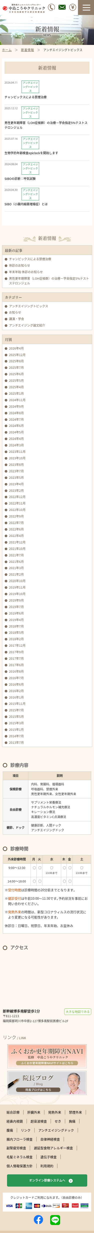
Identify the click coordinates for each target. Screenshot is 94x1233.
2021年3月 (16, 568)
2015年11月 (17, 703)
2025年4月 (16, 387)
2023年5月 (16, 477)
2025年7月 (16, 367)
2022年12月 (17, 496)
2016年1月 (16, 697)
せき (58, 1121)
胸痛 (72, 1121)
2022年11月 (17, 503)
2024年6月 (16, 425)
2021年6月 (16, 561)
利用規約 (46, 1166)
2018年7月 (16, 626)
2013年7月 (16, 742)
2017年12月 (17, 645)
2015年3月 (16, 723)
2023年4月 (16, 484)
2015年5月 (16, 716)
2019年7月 (16, 607)
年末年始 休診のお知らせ (26, 272)
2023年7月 (16, 471)
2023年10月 (17, 458)
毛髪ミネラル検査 (20, 1157)
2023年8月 (16, 464)
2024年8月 (16, 413)
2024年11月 (17, 400)
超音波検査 (39, 1121)
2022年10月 (17, 509)
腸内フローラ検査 (20, 1139)
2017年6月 (16, 665)
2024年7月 (16, 419)
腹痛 (10, 1130)
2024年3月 (16, 445)
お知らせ (15, 312)
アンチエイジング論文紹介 (27, 325)
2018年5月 (16, 632)
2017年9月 (16, 652)
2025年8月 (16, 361)
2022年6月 (16, 529)
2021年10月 (17, 548)
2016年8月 (16, 671)
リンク (26, 1130)
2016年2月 (16, 691)
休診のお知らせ (19, 265)
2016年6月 (16, 684)
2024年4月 (16, 438)
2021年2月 (16, 574)
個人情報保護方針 (20, 1166)
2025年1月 (16, 393)
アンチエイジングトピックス (28, 306)
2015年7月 (16, 710)
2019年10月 (17, 594)
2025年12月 (17, 355)
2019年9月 (16, 600)
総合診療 (13, 1112)
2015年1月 (16, 729)
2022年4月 (16, 535)
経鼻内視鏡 (15, 1121)
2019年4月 (16, 619)
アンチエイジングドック (56, 1130)
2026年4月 (16, 348)
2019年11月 (17, 587)
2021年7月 (16, 555)
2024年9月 (16, 406)
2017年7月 (16, 658)
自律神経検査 (50, 1139)
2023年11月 (17, 451)
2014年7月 (16, 736)
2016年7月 (16, 678)
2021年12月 (17, 542)
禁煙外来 (75, 1112)
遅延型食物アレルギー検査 (53, 1148)
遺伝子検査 (48, 1157)
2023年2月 (16, 490)
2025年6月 (16, 374)
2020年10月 (17, 581)
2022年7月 (16, 522)
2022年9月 (16, 516)
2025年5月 (16, 380)
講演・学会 (16, 319)
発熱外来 (54, 1112)
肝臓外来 (33, 1112)
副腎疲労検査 (16, 1148)
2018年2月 (16, 639)
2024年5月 (16, 432)
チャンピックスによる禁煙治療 (30, 259)
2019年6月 (16, 613)
